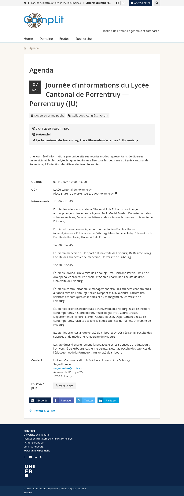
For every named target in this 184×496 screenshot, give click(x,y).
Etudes (64, 38)
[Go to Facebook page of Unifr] (25, 457)
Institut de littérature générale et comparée (131, 31)
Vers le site (64, 386)
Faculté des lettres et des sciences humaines (56, 3)
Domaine (46, 38)
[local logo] (56, 471)
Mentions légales (68, 488)
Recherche (84, 38)
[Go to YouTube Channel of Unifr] (30, 457)
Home (28, 38)
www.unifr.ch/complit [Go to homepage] (37, 450)
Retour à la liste (44, 411)
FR (117, 3)
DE (123, 3)
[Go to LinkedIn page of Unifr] (36, 457)
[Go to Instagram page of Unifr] (41, 457)
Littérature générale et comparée (107, 3)
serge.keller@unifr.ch (67, 368)
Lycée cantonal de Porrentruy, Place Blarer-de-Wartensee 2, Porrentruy (87, 140)
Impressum (53, 488)
